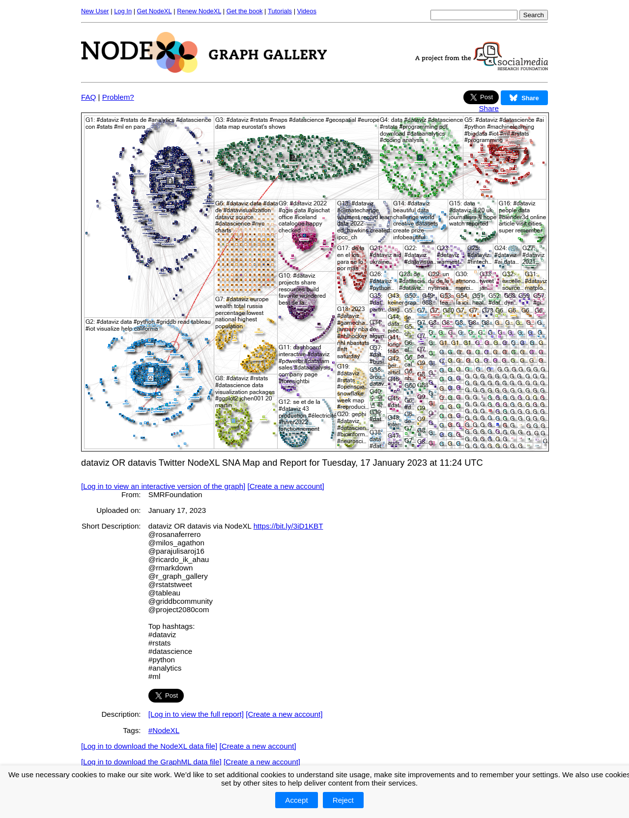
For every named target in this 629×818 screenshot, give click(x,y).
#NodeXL (163, 730)
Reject (343, 800)
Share (489, 108)
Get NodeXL (154, 11)
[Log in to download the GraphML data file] (151, 762)
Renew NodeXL (199, 11)
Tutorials (280, 11)
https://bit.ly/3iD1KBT (288, 526)
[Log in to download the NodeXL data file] (149, 746)
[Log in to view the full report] (196, 714)
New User (95, 11)
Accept (296, 800)
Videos (306, 11)
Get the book (245, 11)
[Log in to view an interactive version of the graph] (163, 486)
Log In (123, 11)
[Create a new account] (286, 486)
